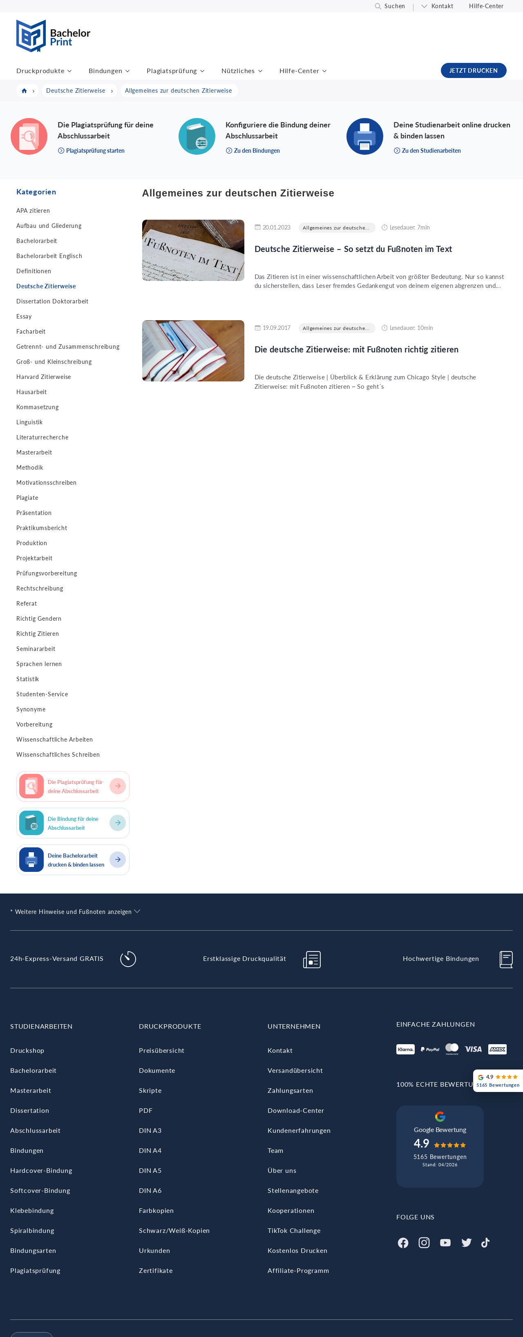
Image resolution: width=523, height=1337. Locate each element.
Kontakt (442, 5)
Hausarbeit (31, 391)
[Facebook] (402, 1242)
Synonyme (30, 709)
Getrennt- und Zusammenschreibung (68, 346)
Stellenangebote (293, 1190)
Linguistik (29, 422)
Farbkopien (156, 1210)
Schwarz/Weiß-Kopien (174, 1230)
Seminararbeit (35, 648)
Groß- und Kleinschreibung (54, 361)
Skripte (150, 1090)
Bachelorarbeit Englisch (49, 255)
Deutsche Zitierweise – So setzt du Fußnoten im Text (353, 249)
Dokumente (157, 1070)
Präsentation (34, 512)
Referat (26, 603)
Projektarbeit (34, 558)
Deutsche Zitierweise (46, 286)
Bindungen (105, 70)
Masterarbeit (34, 452)
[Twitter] (466, 1242)
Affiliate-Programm (298, 1270)
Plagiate (27, 497)
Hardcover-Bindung (41, 1170)
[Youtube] (445, 1242)
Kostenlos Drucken (298, 1250)
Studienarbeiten (41, 1026)
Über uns (282, 1170)
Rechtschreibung (39, 588)
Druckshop (27, 1050)
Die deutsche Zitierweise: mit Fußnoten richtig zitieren (357, 349)
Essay (24, 316)
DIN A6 (150, 1190)
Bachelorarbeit (36, 240)
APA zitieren (33, 210)
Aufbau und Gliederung (49, 225)
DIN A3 (150, 1130)
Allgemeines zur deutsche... (336, 228)
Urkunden (154, 1250)
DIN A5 (150, 1170)
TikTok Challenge (294, 1230)
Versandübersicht (295, 1070)
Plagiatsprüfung (172, 70)
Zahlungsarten (290, 1090)
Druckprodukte (40, 70)
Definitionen (33, 270)
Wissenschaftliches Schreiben (58, 754)
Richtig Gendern (39, 618)
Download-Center (296, 1110)
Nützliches (238, 70)
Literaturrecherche (42, 437)
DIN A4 (150, 1150)
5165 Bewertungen (440, 1156)
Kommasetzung (37, 406)
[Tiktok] (485, 1242)
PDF (145, 1110)
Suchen (394, 5)
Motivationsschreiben (46, 482)
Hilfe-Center (486, 5)
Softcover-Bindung (40, 1190)
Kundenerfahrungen (299, 1130)
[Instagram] (424, 1242)
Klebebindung (32, 1210)
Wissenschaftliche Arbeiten (54, 739)
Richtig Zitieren (37, 633)
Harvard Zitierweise (43, 376)
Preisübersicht (162, 1050)
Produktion (31, 542)
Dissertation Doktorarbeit (52, 301)
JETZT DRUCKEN (473, 70)
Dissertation (29, 1110)
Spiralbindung (32, 1230)
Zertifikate (156, 1270)
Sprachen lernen (39, 663)
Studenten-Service (42, 694)
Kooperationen (291, 1210)
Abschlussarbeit (35, 1130)
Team (276, 1150)
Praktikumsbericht (41, 527)
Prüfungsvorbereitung (46, 573)
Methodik (29, 467)
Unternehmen (294, 1026)
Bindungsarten (33, 1250)
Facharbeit (31, 331)
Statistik (27, 678)
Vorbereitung (34, 724)
